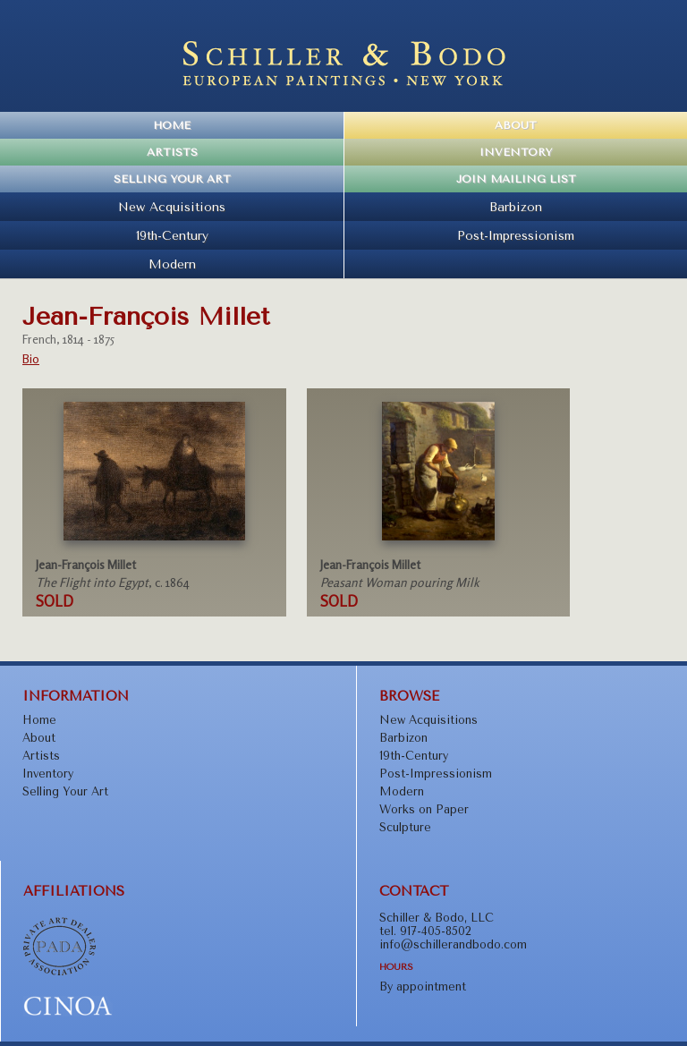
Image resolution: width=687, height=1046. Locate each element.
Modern (172, 264)
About (516, 125)
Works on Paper (424, 809)
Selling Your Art (172, 179)
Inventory (515, 152)
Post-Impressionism (515, 235)
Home (172, 125)
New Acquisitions (171, 207)
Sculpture (405, 827)
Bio (30, 358)
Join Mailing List (516, 179)
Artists (172, 152)
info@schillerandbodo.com (453, 944)
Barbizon (515, 207)
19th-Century (172, 235)
